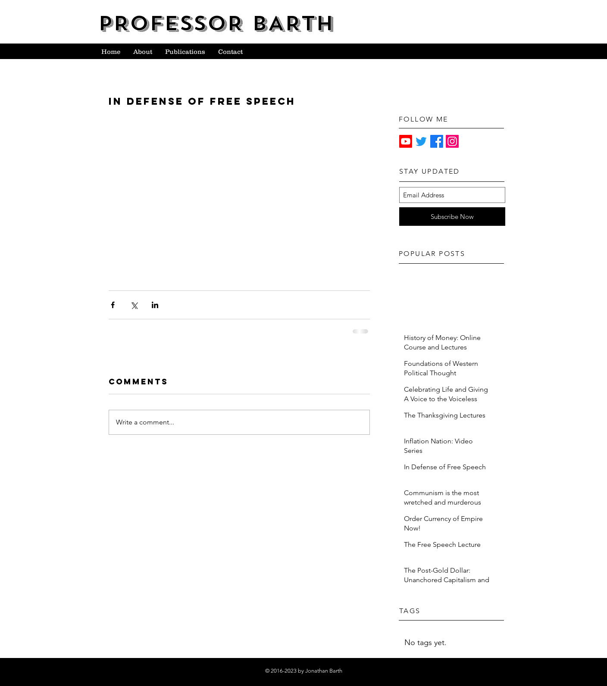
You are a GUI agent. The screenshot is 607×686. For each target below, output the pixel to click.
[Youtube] (405, 141)
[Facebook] (436, 141)
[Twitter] (421, 141)
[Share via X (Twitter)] (134, 305)
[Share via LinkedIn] (155, 305)
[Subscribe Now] (452, 216)
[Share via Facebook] (113, 305)
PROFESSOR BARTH (216, 23)
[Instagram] (452, 141)
